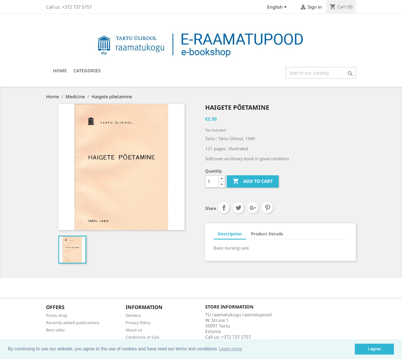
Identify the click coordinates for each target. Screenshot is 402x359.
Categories (87, 71)
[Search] (321, 73)
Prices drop (56, 315)
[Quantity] (212, 181)
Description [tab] (230, 233)
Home (60, 71)
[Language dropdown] (278, 7)
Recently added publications (72, 322)
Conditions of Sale (142, 337)
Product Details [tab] (267, 233)
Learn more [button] (230, 348)
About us (134, 329)
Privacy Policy (138, 322)
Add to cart (253, 181)
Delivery (133, 315)
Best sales (55, 329)
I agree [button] (374, 349)
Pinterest (267, 207)
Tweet (238, 207)
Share (223, 207)
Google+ (253, 207)
